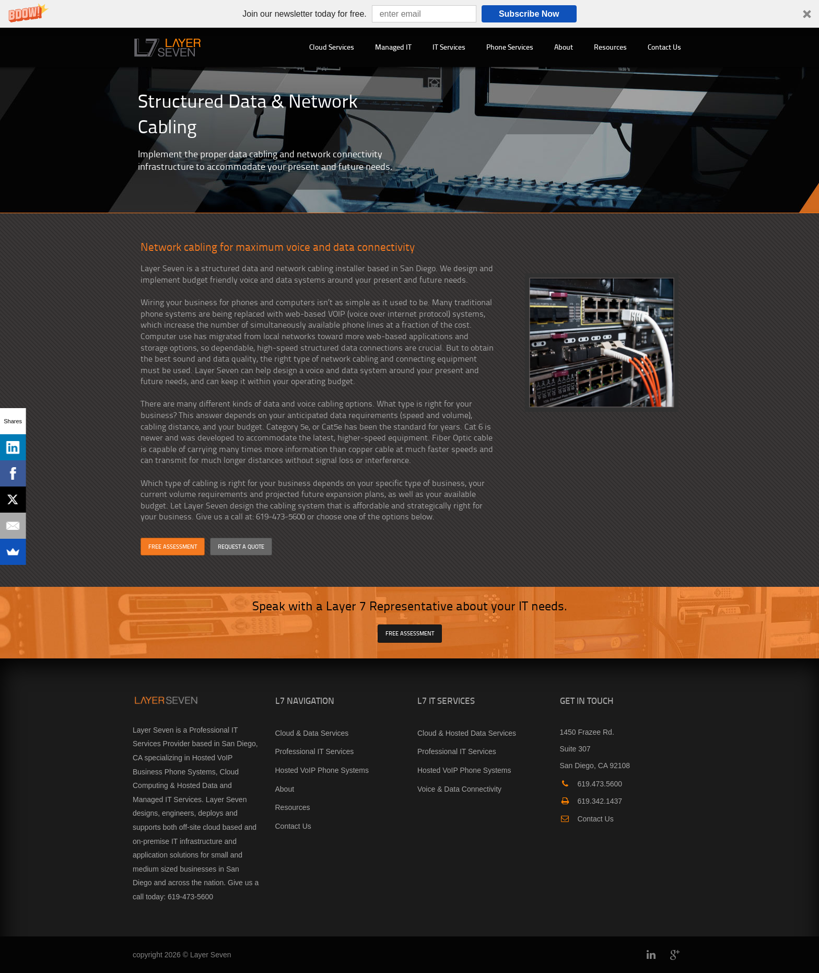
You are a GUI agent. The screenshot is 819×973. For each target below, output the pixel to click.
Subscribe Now (529, 13)
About (563, 47)
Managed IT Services (167, 799)
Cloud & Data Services (312, 733)
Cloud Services (331, 47)
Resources (610, 47)
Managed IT (393, 47)
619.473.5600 (591, 784)
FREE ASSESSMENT (172, 546)
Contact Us (664, 47)
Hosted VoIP (212, 758)
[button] (409, 14)
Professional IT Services (314, 751)
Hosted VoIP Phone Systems (322, 770)
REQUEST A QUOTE (241, 546)
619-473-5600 (190, 897)
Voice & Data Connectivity (459, 789)
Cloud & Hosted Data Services (466, 733)
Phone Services (509, 47)
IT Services (448, 47)
